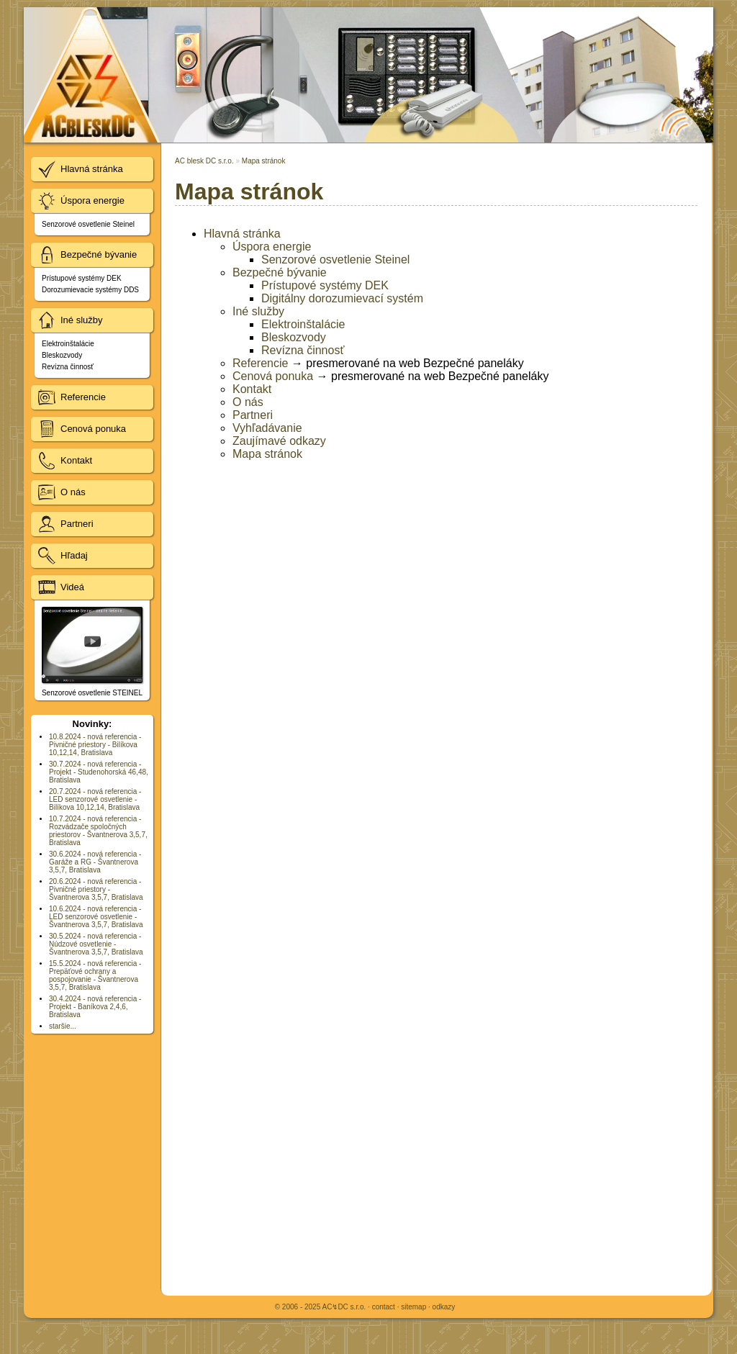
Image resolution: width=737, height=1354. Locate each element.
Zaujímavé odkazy (279, 441)
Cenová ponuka (272, 376)
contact (383, 1307)
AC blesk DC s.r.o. (204, 161)
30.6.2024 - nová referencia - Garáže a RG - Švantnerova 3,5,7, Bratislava (95, 862)
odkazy (444, 1307)
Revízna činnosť (302, 350)
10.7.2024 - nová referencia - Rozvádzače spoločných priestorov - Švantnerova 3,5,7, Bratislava (98, 831)
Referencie (260, 363)
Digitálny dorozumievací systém (342, 298)
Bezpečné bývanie (279, 272)
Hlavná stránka (242, 233)
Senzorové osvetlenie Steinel (335, 259)
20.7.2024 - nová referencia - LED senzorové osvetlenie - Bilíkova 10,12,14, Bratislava (95, 799)
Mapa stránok (264, 161)
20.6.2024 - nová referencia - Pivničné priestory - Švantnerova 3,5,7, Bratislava (96, 889)
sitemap (413, 1307)
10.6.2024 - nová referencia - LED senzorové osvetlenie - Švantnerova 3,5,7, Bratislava (96, 917)
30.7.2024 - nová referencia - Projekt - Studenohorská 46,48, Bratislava (98, 772)
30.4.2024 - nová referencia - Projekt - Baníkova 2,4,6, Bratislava (95, 1007)
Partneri (252, 415)
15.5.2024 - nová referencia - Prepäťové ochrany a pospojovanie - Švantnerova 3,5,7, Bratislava (95, 975)
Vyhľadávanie (267, 428)
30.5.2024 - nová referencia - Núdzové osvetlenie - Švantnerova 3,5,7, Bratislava (96, 944)
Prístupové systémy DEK (325, 285)
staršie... (62, 1026)
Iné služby (258, 311)
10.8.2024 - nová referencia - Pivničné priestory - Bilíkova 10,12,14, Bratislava (95, 745)
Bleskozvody (293, 337)
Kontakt (251, 389)
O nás (247, 402)
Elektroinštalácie (303, 324)
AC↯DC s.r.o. (344, 1307)
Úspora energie (271, 246)
